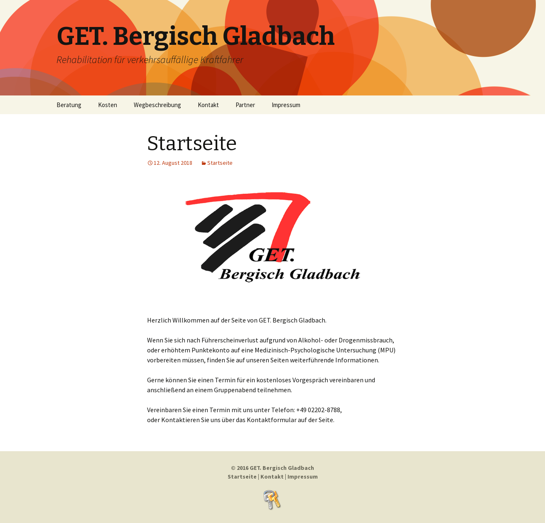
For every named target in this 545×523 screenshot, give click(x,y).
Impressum (286, 105)
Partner (245, 105)
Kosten (107, 105)
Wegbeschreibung (157, 105)
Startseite (192, 144)
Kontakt (208, 105)
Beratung (68, 105)
